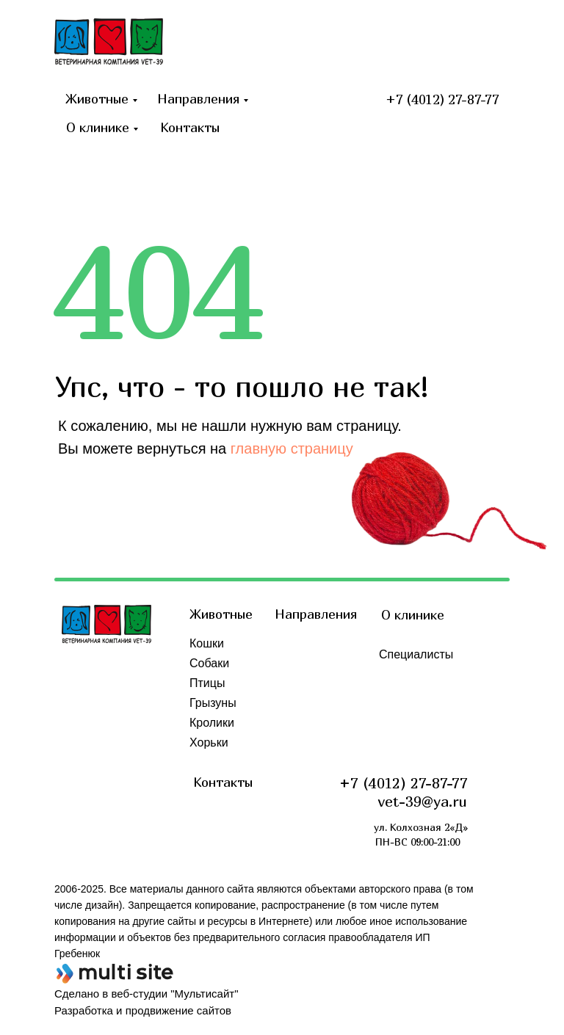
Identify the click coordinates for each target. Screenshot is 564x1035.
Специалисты (416, 654)
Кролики (211, 722)
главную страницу (292, 448)
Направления (198, 98)
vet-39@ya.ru (422, 801)
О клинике (97, 127)
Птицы (207, 683)
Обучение (406, 714)
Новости (401, 674)
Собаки (209, 663)
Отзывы (400, 694)
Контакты (190, 127)
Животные (97, 98)
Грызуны (212, 703)
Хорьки (208, 742)
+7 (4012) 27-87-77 (442, 99)
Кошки (206, 643)
